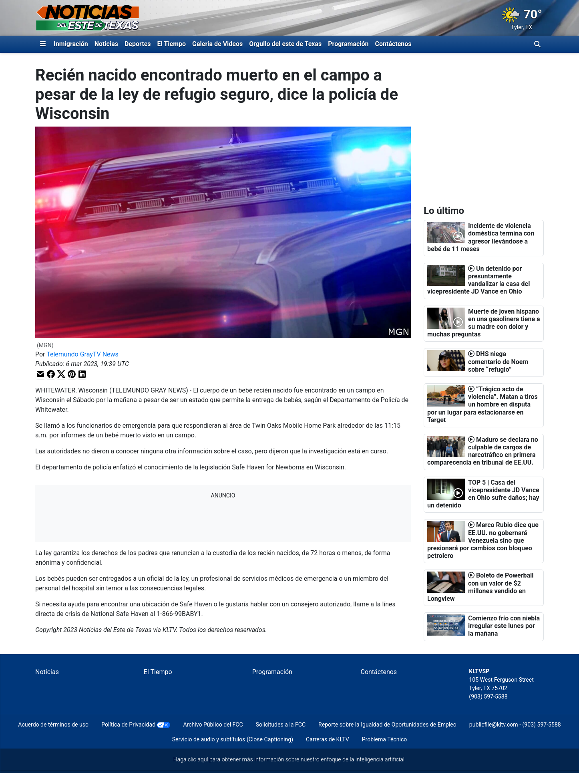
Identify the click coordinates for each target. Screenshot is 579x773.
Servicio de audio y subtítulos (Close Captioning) (232, 739)
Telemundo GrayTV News (82, 354)
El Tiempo (171, 44)
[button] (40, 374)
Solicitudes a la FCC (281, 724)
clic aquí (198, 759)
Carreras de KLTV (327, 739)
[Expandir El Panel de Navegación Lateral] (42, 44)
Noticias (106, 44)
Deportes (138, 44)
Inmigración (71, 44)
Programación (348, 44)
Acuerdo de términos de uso (53, 724)
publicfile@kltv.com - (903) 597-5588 (515, 724)
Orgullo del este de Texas (285, 44)
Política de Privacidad (128, 724)
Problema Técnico (384, 739)
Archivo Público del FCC (213, 724)
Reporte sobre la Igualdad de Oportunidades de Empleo (387, 724)
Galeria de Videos (217, 44)
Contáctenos (393, 44)
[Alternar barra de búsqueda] (537, 44)
